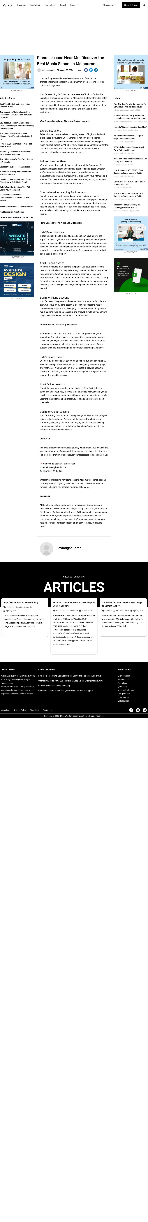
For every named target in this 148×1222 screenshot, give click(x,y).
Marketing (34, 5)
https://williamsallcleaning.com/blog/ (130, 127)
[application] (75, 5)
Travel (62, 5)
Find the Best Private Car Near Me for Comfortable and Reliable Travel (69, 676)
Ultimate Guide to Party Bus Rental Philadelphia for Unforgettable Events (70, 681)
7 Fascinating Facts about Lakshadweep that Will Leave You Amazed (14, 197)
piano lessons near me (73, 94)
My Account (110, 5)
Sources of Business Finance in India (15, 167)
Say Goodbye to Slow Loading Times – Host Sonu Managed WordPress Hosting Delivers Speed (17, 126)
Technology (49, 5)
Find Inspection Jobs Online (12, 212)
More (73, 5)
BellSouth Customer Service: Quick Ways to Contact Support (65, 690)
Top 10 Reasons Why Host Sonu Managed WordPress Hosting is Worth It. (16, 136)
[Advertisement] (74, 30)
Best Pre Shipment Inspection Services (16, 217)
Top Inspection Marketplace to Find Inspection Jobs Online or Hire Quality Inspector (16, 115)
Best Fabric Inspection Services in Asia (16, 206)
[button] (131, 5)
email (45, 467)
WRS (7, 5)
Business (21, 5)
